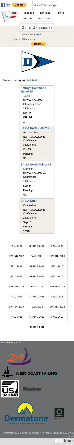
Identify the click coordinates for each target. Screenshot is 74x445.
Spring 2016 (16, 286)
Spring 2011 (36, 317)
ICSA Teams (44, 19)
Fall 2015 (37, 286)
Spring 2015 (57, 286)
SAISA (37, 34)
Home (13, 13)
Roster (27, 19)
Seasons (45, 13)
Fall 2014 (16, 297)
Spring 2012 (57, 307)
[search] (46, 5)
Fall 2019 (16, 266)
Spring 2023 (36, 246)
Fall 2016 (31, 80)
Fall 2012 (37, 307)
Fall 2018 (57, 266)
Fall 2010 (57, 317)
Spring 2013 (16, 307)
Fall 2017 (16, 276)
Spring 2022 (16, 256)
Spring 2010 (36, 327)
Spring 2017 (36, 276)
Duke (61, 13)
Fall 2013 (57, 297)
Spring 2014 (36, 297)
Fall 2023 (16, 246)
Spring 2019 (36, 266)
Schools (28, 13)
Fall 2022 (57, 246)
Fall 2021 (37, 256)
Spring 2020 (57, 256)
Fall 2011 (16, 317)
